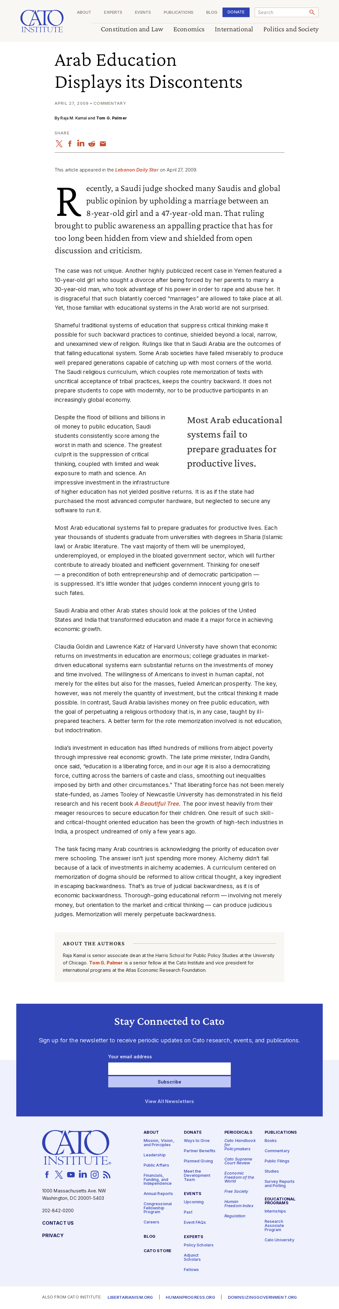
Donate (236, 12)
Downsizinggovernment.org (262, 1298)
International (234, 29)
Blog (212, 13)
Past (188, 1213)
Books (271, 1141)
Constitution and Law (132, 29)
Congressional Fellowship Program (158, 1208)
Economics (189, 29)
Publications (178, 13)
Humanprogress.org (190, 1298)
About (84, 13)
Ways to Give (197, 1141)
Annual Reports (158, 1194)
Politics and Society (291, 29)
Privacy (53, 1235)
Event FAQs (195, 1223)
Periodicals (238, 1133)
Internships (275, 1212)
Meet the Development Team (197, 1176)
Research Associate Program (274, 1226)
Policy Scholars (199, 1245)
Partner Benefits (199, 1151)
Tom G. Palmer (111, 118)
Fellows (191, 1270)
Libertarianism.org (130, 1298)
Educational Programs (280, 1201)
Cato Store (157, 1251)
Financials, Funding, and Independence (158, 1180)
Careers (152, 1223)
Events (143, 13)
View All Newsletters (169, 1102)
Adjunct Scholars (192, 1257)
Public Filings (277, 1162)
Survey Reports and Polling (280, 1184)
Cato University (279, 1240)
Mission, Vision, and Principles (159, 1143)
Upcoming (194, 1202)
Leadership (155, 1155)
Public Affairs (157, 1165)
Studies (272, 1172)
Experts (113, 13)
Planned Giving (198, 1162)
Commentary (277, 1151)
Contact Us (58, 1223)
